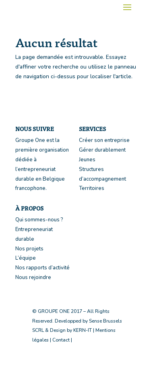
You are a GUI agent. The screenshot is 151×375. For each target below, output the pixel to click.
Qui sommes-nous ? (39, 219)
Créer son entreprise (104, 140)
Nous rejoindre (33, 277)
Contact (61, 340)
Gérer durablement (102, 150)
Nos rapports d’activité (42, 267)
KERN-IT (82, 330)
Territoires (91, 188)
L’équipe (25, 258)
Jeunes (87, 159)
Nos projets (29, 248)
